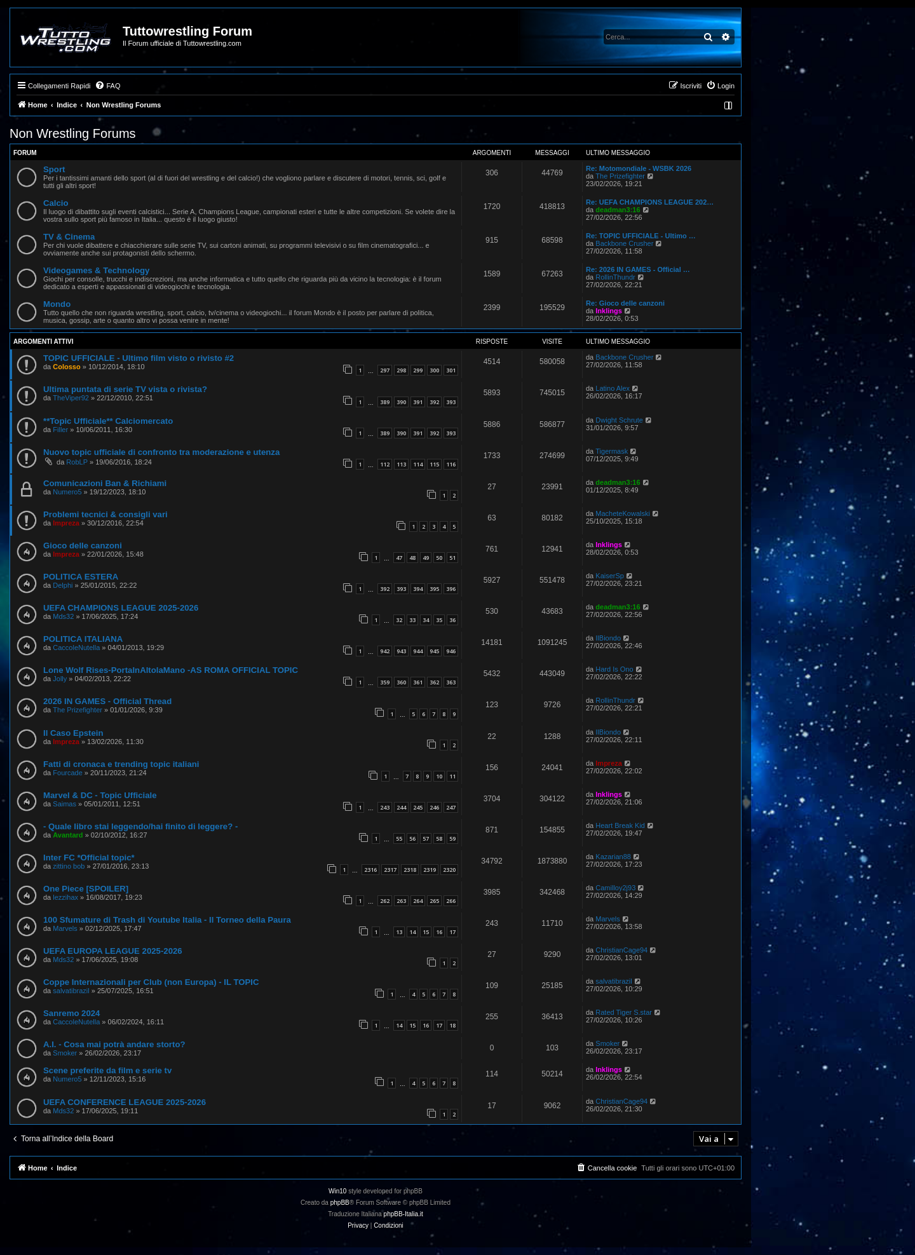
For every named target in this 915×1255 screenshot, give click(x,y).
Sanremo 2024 (71, 1013)
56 (412, 838)
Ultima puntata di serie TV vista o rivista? (125, 389)
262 (385, 901)
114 (418, 464)
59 (452, 838)
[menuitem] (107, 85)
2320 (449, 869)
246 (434, 807)
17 (452, 932)
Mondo (57, 304)
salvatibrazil (71, 990)
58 (439, 838)
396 (451, 589)
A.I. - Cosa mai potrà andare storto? (114, 1044)
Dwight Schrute (619, 420)
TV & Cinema (69, 236)
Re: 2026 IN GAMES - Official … (638, 269)
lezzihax (65, 897)
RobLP (77, 462)
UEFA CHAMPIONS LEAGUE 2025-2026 (120, 608)
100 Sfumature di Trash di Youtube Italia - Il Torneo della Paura (167, 920)
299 (418, 370)
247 (451, 807)
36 (452, 620)
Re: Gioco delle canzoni (625, 303)
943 (401, 651)
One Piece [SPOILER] (85, 888)
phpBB (339, 1202)
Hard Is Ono (614, 669)
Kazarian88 (613, 856)
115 (434, 464)
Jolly (60, 678)
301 (451, 370)
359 (385, 682)
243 (385, 807)
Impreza (66, 523)
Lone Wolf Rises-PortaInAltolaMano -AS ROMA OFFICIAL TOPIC (170, 670)
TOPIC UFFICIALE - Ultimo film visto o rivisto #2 (138, 358)
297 (385, 370)
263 (401, 901)
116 (451, 464)
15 (426, 932)
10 (439, 776)
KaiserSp (609, 576)
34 (426, 620)
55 (399, 838)
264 (418, 901)
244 (401, 807)
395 (434, 589)
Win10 (337, 1191)
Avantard (68, 835)
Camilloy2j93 (615, 888)
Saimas (64, 804)
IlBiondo (608, 638)
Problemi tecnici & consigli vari (105, 514)
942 (385, 651)
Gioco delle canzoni (82, 545)
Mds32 (63, 616)
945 (434, 651)
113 (401, 464)
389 (385, 402)
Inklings (608, 311)
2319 (429, 869)
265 (434, 901)
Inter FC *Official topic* (89, 857)
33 (412, 620)
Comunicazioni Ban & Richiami (104, 483)
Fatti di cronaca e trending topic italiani (121, 764)
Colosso (66, 366)
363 (451, 682)
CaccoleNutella (76, 647)
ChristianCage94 (621, 950)
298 (401, 370)
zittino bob (69, 866)
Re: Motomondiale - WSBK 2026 (638, 168)
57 (426, 838)
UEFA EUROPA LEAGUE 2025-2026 (112, 951)
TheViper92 (71, 398)
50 (439, 557)
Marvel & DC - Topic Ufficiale (100, 795)
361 (418, 682)
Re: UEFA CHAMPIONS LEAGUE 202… (650, 202)
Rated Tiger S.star (623, 1012)
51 (452, 557)
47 (399, 557)
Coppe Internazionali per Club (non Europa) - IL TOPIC (151, 982)
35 (439, 620)
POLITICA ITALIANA (83, 639)
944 (418, 651)
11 (452, 776)
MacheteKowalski (622, 513)
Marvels (65, 928)
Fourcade (67, 773)
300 (434, 370)
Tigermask (611, 451)
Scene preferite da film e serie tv (107, 1070)
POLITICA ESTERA (80, 576)
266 (451, 901)
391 (418, 402)
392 (434, 402)
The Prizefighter (620, 176)
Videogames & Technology (96, 270)
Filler (60, 429)
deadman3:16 (617, 210)
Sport (54, 169)
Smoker (65, 1053)
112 (385, 464)
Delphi (62, 585)
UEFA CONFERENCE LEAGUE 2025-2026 (124, 1102)
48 (412, 557)
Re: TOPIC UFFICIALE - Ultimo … (641, 236)
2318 (409, 869)
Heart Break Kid (620, 825)
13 (399, 932)
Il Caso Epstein (73, 733)
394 (418, 589)
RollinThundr (615, 277)
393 (451, 402)
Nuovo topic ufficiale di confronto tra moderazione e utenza (161, 452)
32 (399, 620)
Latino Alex (612, 388)
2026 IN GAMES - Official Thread (107, 701)
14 (412, 932)
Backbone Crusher (624, 243)
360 (401, 682)
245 (418, 807)
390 (401, 402)
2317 (390, 869)
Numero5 (67, 492)
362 (434, 682)
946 (451, 651)
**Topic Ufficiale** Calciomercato (108, 421)
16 (439, 932)
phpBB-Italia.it (403, 1214)
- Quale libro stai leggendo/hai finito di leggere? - (140, 826)
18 (452, 1025)
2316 (370, 869)
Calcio (56, 203)
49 (426, 557)
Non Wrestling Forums (73, 133)
